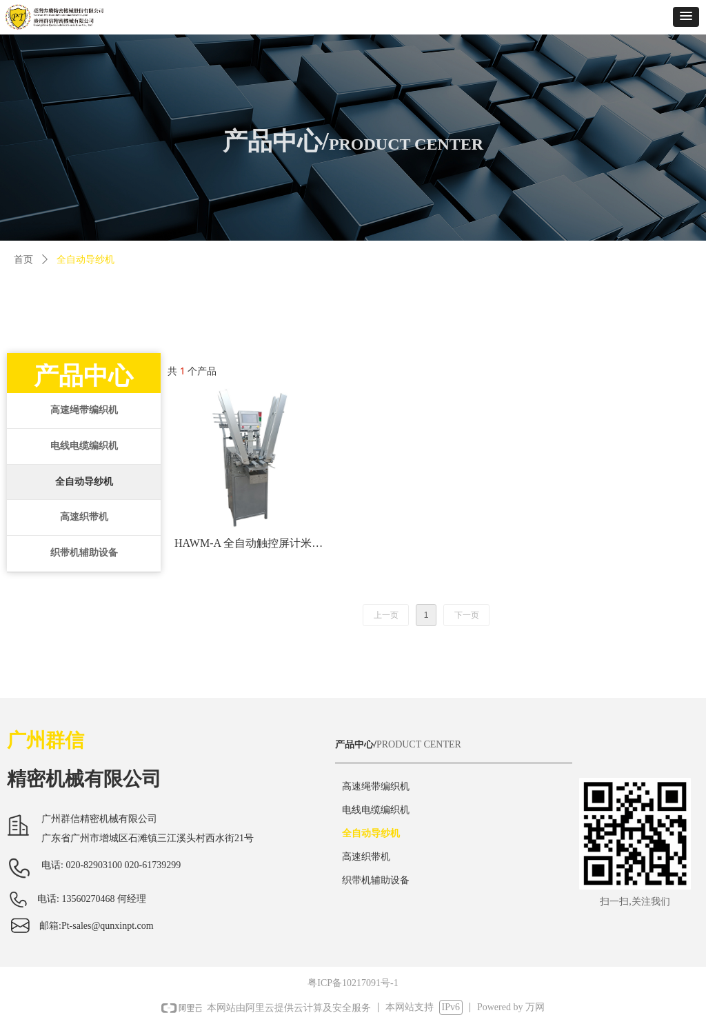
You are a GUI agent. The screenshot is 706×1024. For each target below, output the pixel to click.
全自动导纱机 (84, 481)
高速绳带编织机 (84, 410)
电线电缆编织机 (84, 446)
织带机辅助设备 (84, 553)
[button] (686, 17)
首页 (23, 259)
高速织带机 (84, 517)
